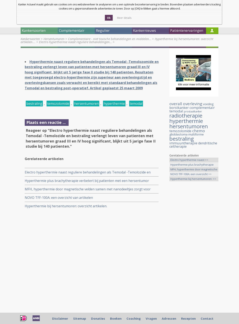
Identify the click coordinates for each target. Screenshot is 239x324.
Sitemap (79, 318)
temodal (136, 103)
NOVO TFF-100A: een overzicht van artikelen (59, 197)
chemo (198, 130)
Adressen (169, 318)
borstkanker (179, 107)
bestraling (34, 103)
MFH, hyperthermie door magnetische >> (193, 169)
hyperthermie (114, 103)
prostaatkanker (193, 111)
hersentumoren (86, 103)
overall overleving (185, 103)
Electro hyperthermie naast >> (189, 160)
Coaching (134, 318)
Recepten (188, 318)
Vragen (151, 318)
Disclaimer (60, 318)
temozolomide (58, 103)
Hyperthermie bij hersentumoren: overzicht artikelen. (66, 206)
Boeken (116, 318)
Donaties (98, 318)
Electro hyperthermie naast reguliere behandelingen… (75, 42)
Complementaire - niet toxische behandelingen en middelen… (109, 39)
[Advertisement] (193, 249)
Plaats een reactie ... (46, 122)
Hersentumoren (53, 39)
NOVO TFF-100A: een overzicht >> (191, 174)
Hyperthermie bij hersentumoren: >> (193, 179)
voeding (208, 104)
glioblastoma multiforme (186, 134)
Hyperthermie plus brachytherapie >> (192, 165)
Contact (207, 318)
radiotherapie (185, 115)
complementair (202, 107)
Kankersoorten (30, 39)
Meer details (124, 18)
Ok (109, 18)
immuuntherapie (183, 143)
